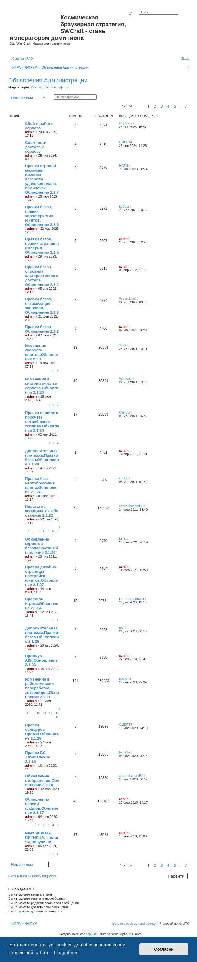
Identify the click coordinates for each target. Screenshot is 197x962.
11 (44, 713)
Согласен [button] (164, 949)
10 (38, 713)
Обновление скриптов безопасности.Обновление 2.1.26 (41, 546)
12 (50, 713)
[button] (138, 105)
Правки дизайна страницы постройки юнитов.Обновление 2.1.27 (41, 576)
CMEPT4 (125, 142)
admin (29, 132)
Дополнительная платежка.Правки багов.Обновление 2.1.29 (42, 457)
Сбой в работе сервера (39, 125)
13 (57, 713)
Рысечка (37, 87)
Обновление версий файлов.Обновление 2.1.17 (41, 806)
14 (57, 717)
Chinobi (124, 412)
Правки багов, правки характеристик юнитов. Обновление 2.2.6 (42, 216)
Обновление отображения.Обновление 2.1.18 (42, 780)
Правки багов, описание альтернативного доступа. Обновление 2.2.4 (42, 276)
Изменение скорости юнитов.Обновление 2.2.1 (41, 352)
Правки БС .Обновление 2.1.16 (37, 757)
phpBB (90, 934)
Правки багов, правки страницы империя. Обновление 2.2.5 (42, 246)
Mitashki (125, 679)
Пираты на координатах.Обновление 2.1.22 (41, 510)
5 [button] (175, 106)
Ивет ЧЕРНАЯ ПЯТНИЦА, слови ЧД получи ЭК (41, 837)
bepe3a (124, 752)
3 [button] (161, 106)
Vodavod (125, 378)
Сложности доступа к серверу (36, 147)
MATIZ (123, 165)
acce (67, 87)
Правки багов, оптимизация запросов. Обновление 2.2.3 (42, 306)
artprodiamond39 (131, 506)
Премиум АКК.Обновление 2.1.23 (41, 660)
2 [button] (155, 106)
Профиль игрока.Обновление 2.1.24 (41, 603)
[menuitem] (29, 58)
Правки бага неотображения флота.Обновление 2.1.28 (41, 485)
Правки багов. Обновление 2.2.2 (42, 329)
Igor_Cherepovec (131, 598)
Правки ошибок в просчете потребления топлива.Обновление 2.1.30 (42, 422)
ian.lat (123, 478)
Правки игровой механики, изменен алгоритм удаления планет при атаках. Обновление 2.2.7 (42, 179)
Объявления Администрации (47, 80)
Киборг (124, 206)
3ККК (122, 345)
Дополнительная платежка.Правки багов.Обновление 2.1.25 (42, 635)
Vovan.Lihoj (127, 298)
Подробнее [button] (66, 952)
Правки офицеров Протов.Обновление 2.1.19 (42, 731)
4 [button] (168, 106)
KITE (122, 539)
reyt (121, 627)
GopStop (125, 123)
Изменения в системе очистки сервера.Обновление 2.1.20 (42, 386)
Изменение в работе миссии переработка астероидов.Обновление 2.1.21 (42, 688)
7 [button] (186, 106)
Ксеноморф (54, 87)
